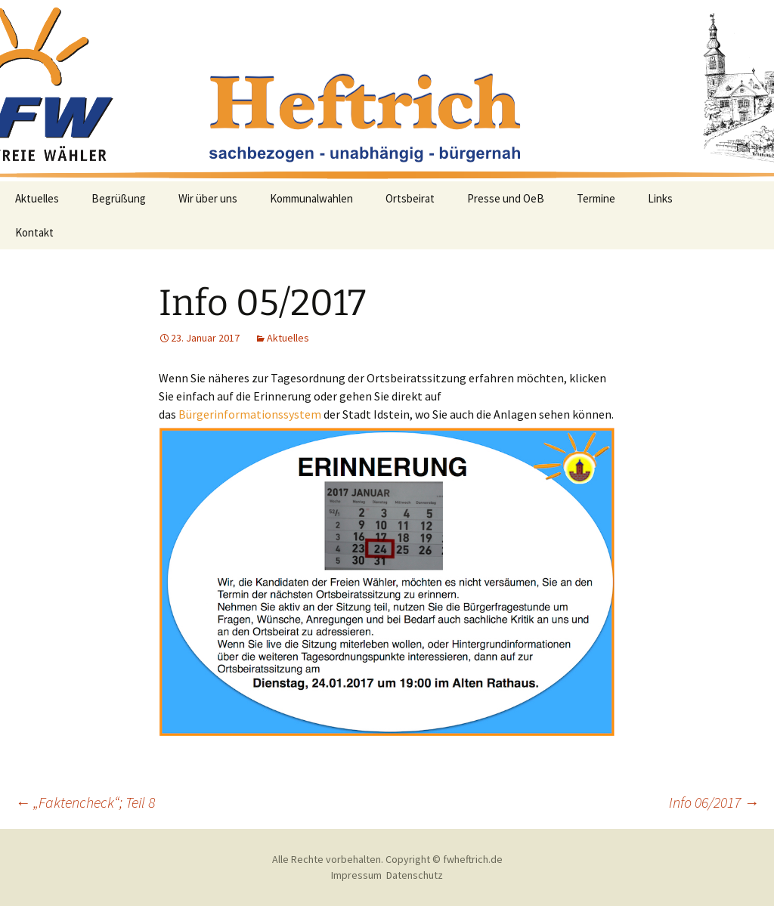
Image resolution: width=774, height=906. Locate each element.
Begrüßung (118, 198)
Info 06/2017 (714, 802)
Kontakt (34, 232)
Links (660, 198)
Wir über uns (207, 198)
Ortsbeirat (410, 198)
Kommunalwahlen (311, 198)
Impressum (356, 875)
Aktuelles (37, 198)
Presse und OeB (505, 198)
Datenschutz (414, 875)
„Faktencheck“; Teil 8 (85, 802)
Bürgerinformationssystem (249, 414)
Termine (596, 198)
